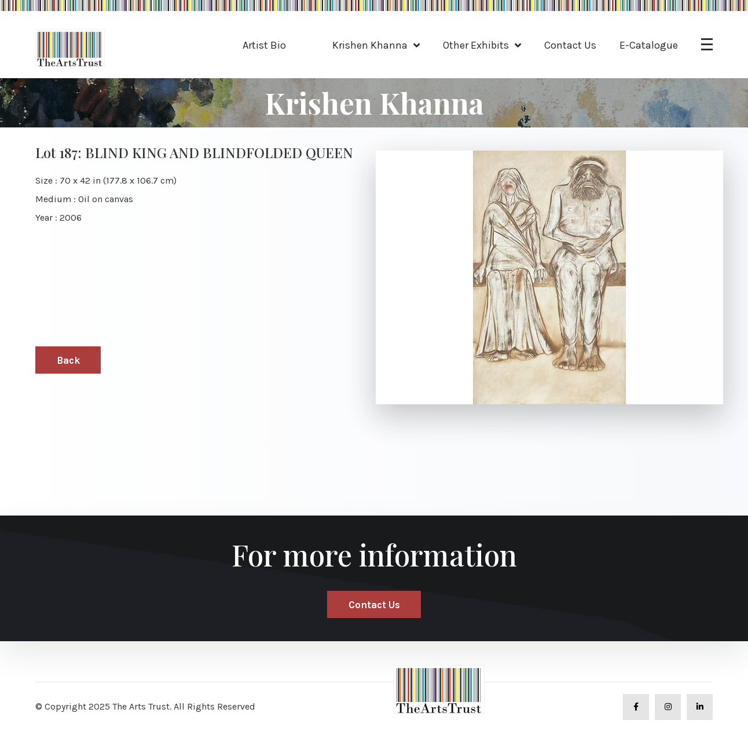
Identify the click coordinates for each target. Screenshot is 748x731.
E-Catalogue (648, 45)
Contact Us (570, 45)
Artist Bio (264, 45)
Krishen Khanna (370, 45)
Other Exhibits (476, 45)
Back (68, 360)
